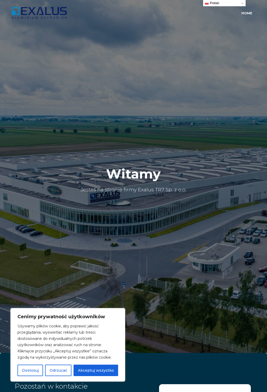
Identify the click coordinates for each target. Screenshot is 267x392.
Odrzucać (58, 370)
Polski (212, 3)
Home (246, 13)
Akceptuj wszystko (96, 370)
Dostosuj (30, 370)
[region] (67, 345)
